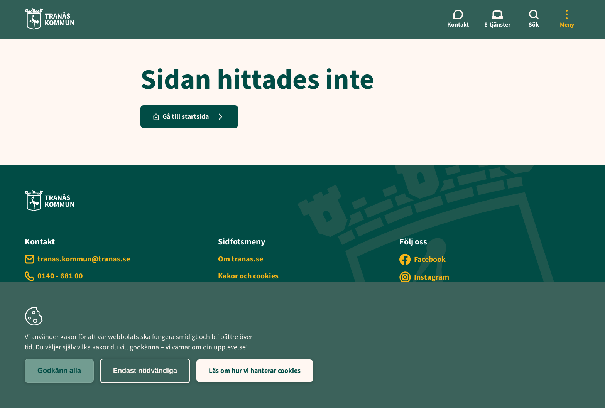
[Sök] (533, 19)
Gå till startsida (181, 116)
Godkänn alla (59, 370)
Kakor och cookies (248, 276)
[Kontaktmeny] (458, 19)
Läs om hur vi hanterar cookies (255, 371)
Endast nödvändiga (145, 370)
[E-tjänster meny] (497, 19)
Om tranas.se (240, 259)
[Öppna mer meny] (566, 19)
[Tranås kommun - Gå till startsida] (49, 19)
